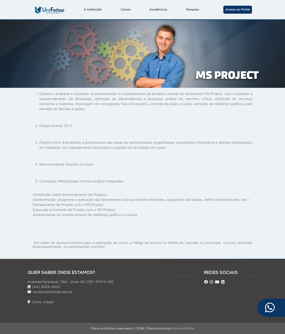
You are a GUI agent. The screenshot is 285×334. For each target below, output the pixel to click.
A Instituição (93, 9)
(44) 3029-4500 (44, 287)
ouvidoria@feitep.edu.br (50, 292)
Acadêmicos (158, 9)
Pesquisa (192, 9)
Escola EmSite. (183, 328)
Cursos (126, 9)
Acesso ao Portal (237, 9)
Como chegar (41, 302)
